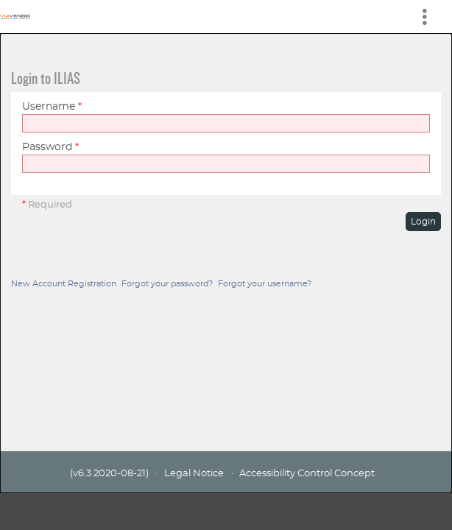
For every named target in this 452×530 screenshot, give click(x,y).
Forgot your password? (167, 284)
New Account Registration (63, 284)
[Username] (226, 123)
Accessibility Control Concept (307, 473)
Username (52, 107)
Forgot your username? (264, 284)
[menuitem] (430, 16)
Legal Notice (194, 473)
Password (50, 147)
